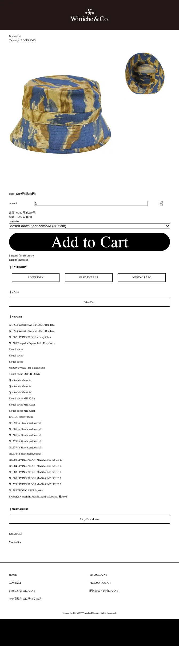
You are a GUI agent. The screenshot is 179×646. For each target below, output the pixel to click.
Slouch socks (16, 349)
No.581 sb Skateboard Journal (25, 435)
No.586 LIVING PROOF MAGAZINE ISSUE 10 (35, 459)
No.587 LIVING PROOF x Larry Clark (30, 337)
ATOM (18, 533)
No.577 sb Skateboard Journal (25, 447)
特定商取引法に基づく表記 (25, 598)
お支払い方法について (22, 590)
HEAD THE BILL (88, 277)
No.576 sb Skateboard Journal (25, 453)
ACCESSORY (28, 40)
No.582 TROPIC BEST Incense (26, 490)
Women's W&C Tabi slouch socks (27, 367)
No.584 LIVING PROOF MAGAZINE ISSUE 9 (35, 465)
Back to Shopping (18, 259)
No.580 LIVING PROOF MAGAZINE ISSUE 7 (35, 478)
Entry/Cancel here (89, 519)
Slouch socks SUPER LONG (24, 373)
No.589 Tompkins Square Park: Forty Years (32, 343)
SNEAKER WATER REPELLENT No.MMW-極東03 (38, 496)
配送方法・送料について (104, 590)
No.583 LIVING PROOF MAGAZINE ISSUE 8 (35, 472)
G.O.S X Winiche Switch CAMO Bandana (32, 324)
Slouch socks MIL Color (22, 398)
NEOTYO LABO (141, 277)
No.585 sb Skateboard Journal (25, 429)
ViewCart (89, 302)
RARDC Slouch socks (21, 416)
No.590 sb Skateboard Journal (25, 423)
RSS (11, 533)
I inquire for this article (21, 255)
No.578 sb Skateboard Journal (25, 441)
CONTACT (15, 582)
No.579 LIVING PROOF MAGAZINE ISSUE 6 (35, 484)
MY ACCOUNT (98, 574)
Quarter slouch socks (20, 380)
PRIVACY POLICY (100, 582)
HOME (13, 574)
